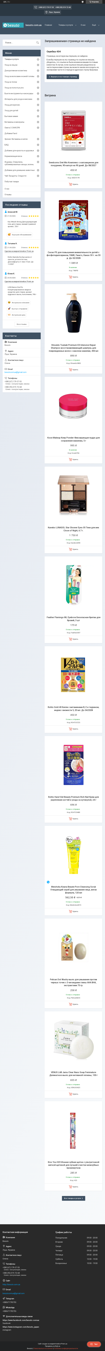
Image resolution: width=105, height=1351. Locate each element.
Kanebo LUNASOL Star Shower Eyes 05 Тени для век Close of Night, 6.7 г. (73, 529)
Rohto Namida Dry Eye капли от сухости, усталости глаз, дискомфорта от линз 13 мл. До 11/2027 (20, 260)
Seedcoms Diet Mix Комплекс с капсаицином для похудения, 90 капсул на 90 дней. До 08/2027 (73, 164)
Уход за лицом (11, 65)
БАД (7, 145)
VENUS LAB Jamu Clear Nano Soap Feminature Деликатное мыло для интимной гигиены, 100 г (73, 1073)
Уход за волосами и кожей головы (19, 76)
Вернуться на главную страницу (64, 77)
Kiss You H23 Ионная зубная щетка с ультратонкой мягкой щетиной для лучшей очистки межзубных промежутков (73, 1165)
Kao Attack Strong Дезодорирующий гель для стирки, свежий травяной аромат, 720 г (22, 224)
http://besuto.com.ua (11, 1284)
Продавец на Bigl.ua (52, 1346)
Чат (94, 1344)
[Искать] (37, 43)
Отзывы (8, 195)
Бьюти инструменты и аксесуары (19, 93)
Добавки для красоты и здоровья (19, 151)
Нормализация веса (13, 156)
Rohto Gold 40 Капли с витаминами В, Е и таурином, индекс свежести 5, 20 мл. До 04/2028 (73, 708)
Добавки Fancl (11, 133)
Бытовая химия (11, 116)
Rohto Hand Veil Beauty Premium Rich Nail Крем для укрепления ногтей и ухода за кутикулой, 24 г (73, 798)
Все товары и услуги (72, 1198)
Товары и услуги (66, 25)
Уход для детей (11, 110)
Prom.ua (64, 1344)
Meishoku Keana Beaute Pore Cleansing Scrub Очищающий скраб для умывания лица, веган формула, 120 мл (73, 890)
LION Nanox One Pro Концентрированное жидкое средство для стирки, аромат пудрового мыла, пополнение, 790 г (22, 290)
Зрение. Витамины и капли (16, 139)
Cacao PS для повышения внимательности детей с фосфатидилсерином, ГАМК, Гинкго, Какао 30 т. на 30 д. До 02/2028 (73, 255)
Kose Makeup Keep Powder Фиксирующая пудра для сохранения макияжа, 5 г (73, 439)
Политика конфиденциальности (66, 1348)
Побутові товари (12, 182)
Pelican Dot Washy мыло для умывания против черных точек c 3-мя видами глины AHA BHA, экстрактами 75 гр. (73, 982)
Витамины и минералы (14, 122)
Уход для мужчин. (12, 105)
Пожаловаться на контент (43, 1348)
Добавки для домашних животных (20, 170)
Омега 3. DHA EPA (12, 128)
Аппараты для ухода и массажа (18, 99)
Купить (75, 184)
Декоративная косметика (16, 71)
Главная (48, 25)
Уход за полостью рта (14, 88)
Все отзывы (22, 324)
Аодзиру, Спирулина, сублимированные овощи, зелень (19, 163)
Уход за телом (11, 82)
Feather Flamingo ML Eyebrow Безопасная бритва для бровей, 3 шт (73, 618)
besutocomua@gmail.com (16, 372)
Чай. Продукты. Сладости (15, 176)
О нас (83, 25)
